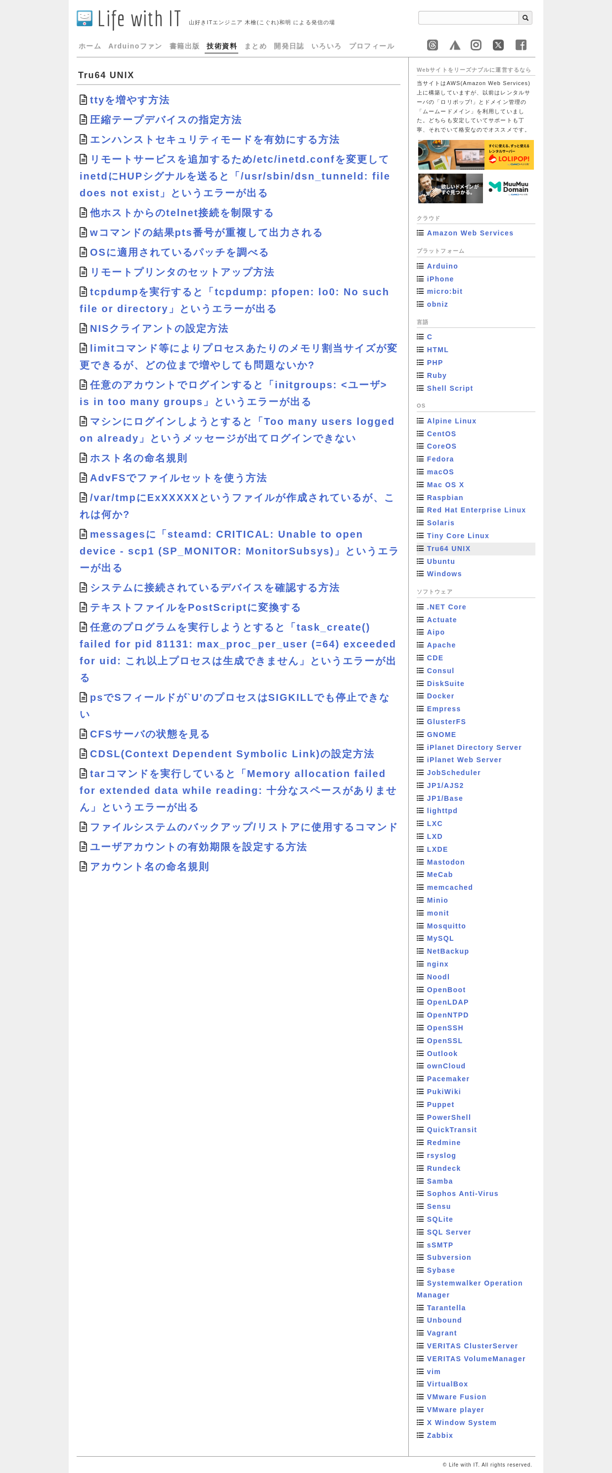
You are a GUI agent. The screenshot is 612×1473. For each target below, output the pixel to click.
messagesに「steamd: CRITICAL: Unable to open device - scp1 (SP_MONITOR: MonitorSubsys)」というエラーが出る (239, 551)
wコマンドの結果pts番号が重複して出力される (206, 232)
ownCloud (446, 1066)
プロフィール (371, 46)
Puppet (441, 1104)
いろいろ (326, 46)
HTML (438, 350)
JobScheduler (454, 773)
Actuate (442, 620)
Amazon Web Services (470, 233)
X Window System (462, 1423)
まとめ (255, 46)
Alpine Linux (452, 421)
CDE (435, 658)
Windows (444, 574)
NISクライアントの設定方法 (159, 328)
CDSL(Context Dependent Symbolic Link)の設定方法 (232, 753)
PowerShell (449, 1117)
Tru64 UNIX (449, 548)
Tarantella (446, 1308)
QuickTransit (452, 1130)
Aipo (436, 632)
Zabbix (440, 1435)
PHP (435, 363)
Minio (438, 900)
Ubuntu (441, 561)
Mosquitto (446, 926)
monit (438, 913)
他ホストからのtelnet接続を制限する (182, 212)
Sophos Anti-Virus (463, 1193)
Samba (440, 1181)
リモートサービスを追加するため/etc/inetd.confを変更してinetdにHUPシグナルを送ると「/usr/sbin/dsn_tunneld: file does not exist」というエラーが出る (235, 176)
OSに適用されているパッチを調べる (179, 252)
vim (434, 1372)
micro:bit (445, 291)
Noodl (438, 977)
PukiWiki (444, 1092)
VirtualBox (448, 1384)
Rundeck (444, 1168)
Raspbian (445, 498)
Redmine (444, 1143)
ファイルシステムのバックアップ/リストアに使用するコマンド (244, 827)
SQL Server (449, 1232)
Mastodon (446, 862)
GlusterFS (447, 722)
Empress (444, 709)
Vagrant (442, 1333)
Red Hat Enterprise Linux (476, 510)
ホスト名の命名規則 (139, 458)
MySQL (440, 938)
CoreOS (442, 446)
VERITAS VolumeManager (476, 1359)
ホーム (90, 46)
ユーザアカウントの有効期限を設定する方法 (198, 846)
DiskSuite (446, 684)
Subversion (449, 1257)
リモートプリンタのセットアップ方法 (182, 272)
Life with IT (129, 18)
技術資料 (222, 46)
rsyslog (442, 1155)
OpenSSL (445, 1041)
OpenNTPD (448, 1015)
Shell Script (450, 388)
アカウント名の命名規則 (150, 866)
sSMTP (440, 1245)
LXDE (437, 849)
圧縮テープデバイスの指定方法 (166, 119)
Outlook (442, 1054)
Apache (441, 645)
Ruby (437, 375)
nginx (438, 964)
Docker (441, 696)
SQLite (440, 1219)
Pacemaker (448, 1079)
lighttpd (442, 811)
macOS (440, 472)
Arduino (442, 266)
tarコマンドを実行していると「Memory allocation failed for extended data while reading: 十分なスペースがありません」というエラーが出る (238, 790)
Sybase (441, 1270)
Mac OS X (446, 485)
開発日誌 (289, 46)
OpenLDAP (448, 1002)
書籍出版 (185, 46)
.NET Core (447, 607)
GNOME (442, 734)
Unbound (444, 1320)
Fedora (440, 459)
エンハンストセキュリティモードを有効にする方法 (215, 139)
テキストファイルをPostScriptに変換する (196, 607)
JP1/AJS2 (445, 785)
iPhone (440, 279)
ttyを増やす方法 (130, 99)
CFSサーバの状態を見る (150, 734)
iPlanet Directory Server (474, 747)
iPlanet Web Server (464, 760)
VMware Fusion (457, 1397)
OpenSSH (445, 1028)
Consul (441, 671)
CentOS (442, 434)
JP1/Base (445, 798)
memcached (450, 887)
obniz (438, 304)
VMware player (455, 1410)
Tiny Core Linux (458, 536)
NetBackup (448, 951)
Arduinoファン (135, 46)
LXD (435, 836)
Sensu (439, 1206)
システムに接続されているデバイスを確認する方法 (215, 587)
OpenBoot (446, 990)
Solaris (441, 523)
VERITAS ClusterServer (473, 1346)
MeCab (440, 874)
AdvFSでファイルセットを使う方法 (178, 477)
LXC (435, 824)
